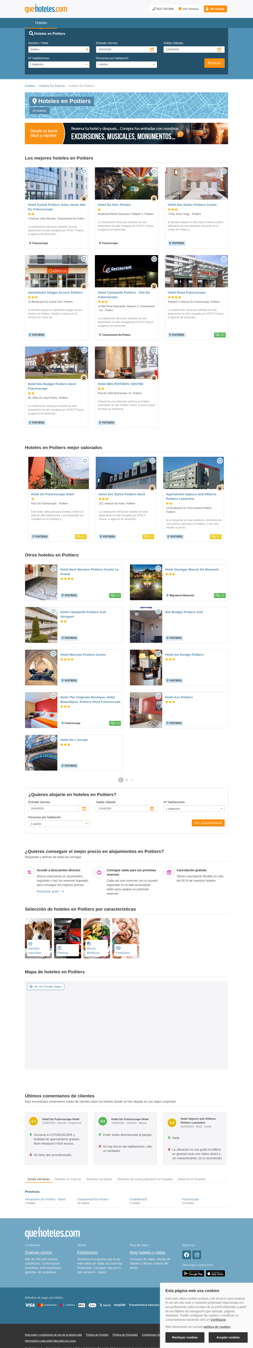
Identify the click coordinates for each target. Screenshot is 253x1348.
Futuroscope (190, 1199)
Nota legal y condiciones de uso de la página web (53, 1334)
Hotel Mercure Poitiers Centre (83, 654)
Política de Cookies (97, 1334)
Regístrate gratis (50, 891)
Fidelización (87, 1252)
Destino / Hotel (38, 43)
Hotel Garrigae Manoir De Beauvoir (192, 569)
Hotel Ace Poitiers (179, 697)
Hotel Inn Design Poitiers (184, 654)
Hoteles (30, 86)
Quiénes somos (38, 1252)
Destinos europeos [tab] (99, 1179)
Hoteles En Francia (52, 86)
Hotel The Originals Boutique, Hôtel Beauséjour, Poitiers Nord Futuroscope (90, 699)
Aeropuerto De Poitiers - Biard (45, 1199)
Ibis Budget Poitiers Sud (184, 612)
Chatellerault (138, 1199)
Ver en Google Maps (46, 986)
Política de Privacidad (125, 1334)
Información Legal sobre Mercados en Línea (50, 1340)
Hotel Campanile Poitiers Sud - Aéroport (83, 614)
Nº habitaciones (39, 58)
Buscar (214, 63)
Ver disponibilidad (208, 823)
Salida (173, 43)
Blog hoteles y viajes (147, 1252)
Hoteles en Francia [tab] (68, 1179)
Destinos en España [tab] (192, 1179)
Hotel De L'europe (74, 740)
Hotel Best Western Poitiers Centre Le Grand (89, 572)
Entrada (107, 43)
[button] (215, 8)
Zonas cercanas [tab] (38, 1179)
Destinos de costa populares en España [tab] (145, 1179)
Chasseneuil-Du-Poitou (93, 1199)
